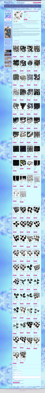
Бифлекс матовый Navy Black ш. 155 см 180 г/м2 (23, 145)
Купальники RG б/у (24, 0)
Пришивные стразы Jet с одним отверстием (16, 73)
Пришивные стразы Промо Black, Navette (15, 336)
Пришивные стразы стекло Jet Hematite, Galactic (23, 306)
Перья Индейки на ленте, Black (16, 174)
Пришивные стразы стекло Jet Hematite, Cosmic (29, 306)
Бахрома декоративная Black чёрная (16, 159)
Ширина (38, 152)
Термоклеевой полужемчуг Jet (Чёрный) (23, 88)
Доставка (37, 0)
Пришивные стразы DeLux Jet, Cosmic (37, 206)
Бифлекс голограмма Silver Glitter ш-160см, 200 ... (22, 190)
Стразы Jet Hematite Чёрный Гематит (36, 45)
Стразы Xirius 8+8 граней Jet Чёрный (30, 45)
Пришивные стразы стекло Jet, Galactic (36, 263)
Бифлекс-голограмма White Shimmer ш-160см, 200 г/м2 (37, 175)
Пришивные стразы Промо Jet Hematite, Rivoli (29, 336)
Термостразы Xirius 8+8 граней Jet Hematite (30, 59)
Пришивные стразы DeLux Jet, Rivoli (23, 234)
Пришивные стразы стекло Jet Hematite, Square (36, 306)
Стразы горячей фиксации (18, 5)
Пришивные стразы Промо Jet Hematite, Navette (15, 351)
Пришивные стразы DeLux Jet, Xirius (30, 220)
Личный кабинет (33, 0)
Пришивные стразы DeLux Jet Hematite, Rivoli (23, 263)
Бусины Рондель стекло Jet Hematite (16, 130)
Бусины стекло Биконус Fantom (16, 116)
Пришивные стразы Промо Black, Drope (36, 321)
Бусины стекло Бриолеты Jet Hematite (30, 130)
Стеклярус (20, 6)
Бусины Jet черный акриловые (22, 102)
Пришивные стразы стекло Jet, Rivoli (15, 306)
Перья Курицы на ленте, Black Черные (23, 174)
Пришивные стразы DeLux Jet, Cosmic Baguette (16, 206)
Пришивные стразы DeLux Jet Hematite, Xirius (16, 263)
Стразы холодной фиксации (7, 5)
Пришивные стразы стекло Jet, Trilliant (36, 292)
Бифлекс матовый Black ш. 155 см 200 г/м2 (16, 145)
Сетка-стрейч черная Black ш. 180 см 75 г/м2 (29, 145)
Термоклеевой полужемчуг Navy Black (29, 88)
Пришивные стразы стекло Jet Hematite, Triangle (15, 321)
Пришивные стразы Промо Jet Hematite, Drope (36, 336)
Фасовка (17, 52)
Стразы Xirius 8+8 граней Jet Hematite (16, 45)
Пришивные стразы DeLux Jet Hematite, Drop (37, 249)
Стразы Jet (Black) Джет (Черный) (23, 45)
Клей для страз (6, 6)
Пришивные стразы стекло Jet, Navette (23, 292)
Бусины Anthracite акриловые (15, 102)
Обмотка (38, 6)
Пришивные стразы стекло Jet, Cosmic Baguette (23, 277)
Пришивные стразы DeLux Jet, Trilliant (23, 220)
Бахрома (37, 5)
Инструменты (26, 6)
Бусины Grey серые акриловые (36, 88)
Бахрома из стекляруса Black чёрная (36, 145)
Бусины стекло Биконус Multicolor (29, 116)
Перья (23, 6)
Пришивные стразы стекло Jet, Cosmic (29, 263)
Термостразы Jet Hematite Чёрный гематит (37, 59)
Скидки (20, 0)
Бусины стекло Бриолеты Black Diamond (23, 130)
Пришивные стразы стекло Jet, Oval (15, 292)
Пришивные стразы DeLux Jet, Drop (16, 234)
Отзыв (13, 375)
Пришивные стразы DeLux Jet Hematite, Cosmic (16, 249)
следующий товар (37, 40)
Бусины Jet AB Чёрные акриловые (29, 102)
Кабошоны (13, 5)
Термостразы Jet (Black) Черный (23, 59)
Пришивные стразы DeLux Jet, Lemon (16, 220)
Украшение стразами (29, 0)
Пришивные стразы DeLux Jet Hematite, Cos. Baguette (30, 235)
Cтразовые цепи (16, 6)
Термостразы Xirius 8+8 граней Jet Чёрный (16, 59)
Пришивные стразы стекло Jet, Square (29, 277)
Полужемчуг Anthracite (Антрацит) (29, 73)
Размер (14, 52)
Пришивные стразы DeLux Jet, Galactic (30, 206)
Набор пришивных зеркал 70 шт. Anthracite (30, 159)
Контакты (40, 0)
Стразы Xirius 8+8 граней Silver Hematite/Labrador (30, 174)
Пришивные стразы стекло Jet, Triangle (36, 277)
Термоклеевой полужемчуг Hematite (15, 88)
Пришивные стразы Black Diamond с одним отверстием (23, 73)
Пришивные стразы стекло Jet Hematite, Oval (23, 321)
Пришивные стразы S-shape (8, 60)
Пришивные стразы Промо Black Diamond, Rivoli (23, 351)
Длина (14, 152)
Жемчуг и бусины (29, 5)
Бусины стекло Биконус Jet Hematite (22, 116)
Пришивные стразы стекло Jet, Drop (29, 292)
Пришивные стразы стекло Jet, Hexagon (15, 277)
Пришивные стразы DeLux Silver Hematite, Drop (16, 189)
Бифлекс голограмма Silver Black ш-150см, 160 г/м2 (37, 130)
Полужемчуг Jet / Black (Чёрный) (36, 73)
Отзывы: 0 (14, 365)
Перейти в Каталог (7, 25)
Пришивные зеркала (11, 6)
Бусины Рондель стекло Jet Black (37, 116)
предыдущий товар (16, 40)
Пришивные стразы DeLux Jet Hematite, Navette (30, 249)
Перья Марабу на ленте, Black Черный (37, 159)
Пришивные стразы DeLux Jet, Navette (37, 220)
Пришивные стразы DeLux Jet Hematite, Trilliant (23, 249)
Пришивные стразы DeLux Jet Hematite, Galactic (37, 234)
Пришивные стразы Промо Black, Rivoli (29, 321)
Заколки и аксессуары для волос (32, 6)
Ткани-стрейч (33, 5)
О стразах (18, 0)
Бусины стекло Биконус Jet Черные (37, 102)
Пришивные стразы (24, 5)
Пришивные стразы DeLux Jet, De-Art (23, 206)
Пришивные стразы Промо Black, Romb (23, 336)
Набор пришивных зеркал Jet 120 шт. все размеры (23, 159)
